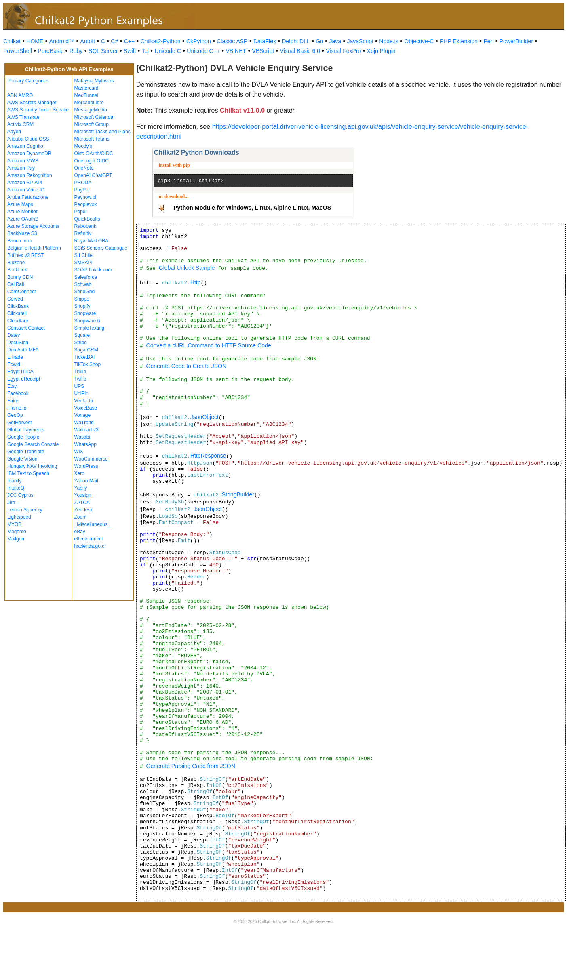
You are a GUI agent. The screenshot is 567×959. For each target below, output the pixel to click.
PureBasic (50, 51)
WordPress (86, 466)
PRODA (83, 182)
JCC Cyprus (20, 495)
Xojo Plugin (381, 51)
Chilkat (12, 41)
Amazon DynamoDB (29, 153)
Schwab (83, 284)
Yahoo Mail (86, 481)
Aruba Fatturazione (27, 197)
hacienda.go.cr (90, 546)
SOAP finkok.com (93, 270)
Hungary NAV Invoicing (32, 466)
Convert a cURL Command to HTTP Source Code (208, 345)
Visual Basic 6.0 (300, 51)
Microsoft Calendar (94, 117)
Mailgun (15, 539)
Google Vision (22, 459)
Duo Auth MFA (22, 350)
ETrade (15, 357)
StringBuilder (238, 494)
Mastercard (86, 88)
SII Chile (83, 255)
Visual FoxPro (343, 51)
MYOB (14, 524)
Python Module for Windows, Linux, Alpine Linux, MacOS (252, 207)
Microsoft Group (91, 124)
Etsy (12, 386)
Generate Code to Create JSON (186, 366)
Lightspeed (19, 517)
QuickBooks (87, 219)
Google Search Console (33, 444)
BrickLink (17, 270)
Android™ (61, 41)
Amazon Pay (21, 168)
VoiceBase (85, 408)
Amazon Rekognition (29, 175)
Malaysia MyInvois (94, 81)
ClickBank (18, 306)
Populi (81, 212)
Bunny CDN (20, 277)
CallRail (15, 284)
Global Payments (25, 430)
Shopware (85, 313)
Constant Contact (26, 328)
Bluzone (16, 262)
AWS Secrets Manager (32, 102)
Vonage (82, 415)
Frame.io (16, 408)
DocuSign (17, 342)
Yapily (80, 488)
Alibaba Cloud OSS (28, 139)
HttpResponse (208, 455)
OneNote (84, 168)
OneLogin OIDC (91, 161)
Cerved (15, 299)
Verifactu (83, 401)
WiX (78, 451)
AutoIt (87, 41)
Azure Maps (20, 204)
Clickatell (17, 313)
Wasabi (82, 437)
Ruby (76, 51)
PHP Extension (459, 41)
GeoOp (15, 415)
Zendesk (83, 510)
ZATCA (82, 502)
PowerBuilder (516, 41)
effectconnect (88, 539)
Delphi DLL (296, 41)
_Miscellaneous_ (92, 524)
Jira (11, 502)
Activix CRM (20, 124)
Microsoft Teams (92, 139)
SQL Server (103, 51)
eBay (79, 531)
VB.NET (236, 51)
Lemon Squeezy (24, 510)
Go (319, 41)
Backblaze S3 (22, 233)
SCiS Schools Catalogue (100, 248)
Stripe (80, 342)
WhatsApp (85, 444)
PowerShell (17, 51)
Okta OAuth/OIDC (93, 153)
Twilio (80, 379)
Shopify (82, 306)
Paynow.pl (85, 197)
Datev (13, 335)
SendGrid (84, 291)
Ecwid (13, 364)
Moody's (83, 146)
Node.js (388, 41)
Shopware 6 (87, 321)
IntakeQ (15, 488)
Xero (79, 473)
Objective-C (419, 41)
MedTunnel (86, 95)
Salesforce (85, 277)
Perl (488, 41)
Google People (23, 437)
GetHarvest (19, 422)
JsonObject (204, 417)
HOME (34, 41)
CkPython (198, 41)
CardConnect (21, 291)
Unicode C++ (203, 51)
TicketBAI (84, 357)
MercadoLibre (89, 102)
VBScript (263, 51)
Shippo (81, 299)
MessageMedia (90, 110)
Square (82, 335)
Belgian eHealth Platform (34, 248)
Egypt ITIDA (20, 371)
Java (335, 41)
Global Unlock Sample (187, 268)
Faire (12, 401)
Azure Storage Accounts (33, 226)
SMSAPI (83, 262)
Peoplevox (85, 204)
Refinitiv (83, 233)
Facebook (18, 393)
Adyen (14, 132)
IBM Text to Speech (28, 473)
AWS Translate (23, 117)
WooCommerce (91, 459)
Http (195, 282)
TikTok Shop (87, 364)
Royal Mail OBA (91, 241)
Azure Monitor (22, 212)
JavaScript (360, 41)
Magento (16, 531)
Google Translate (25, 451)
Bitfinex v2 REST (25, 255)
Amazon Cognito (25, 146)
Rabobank (85, 226)
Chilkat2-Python (161, 41)
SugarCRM (86, 350)
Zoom (80, 517)
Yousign (82, 495)
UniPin (81, 393)
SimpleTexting (89, 328)
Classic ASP (232, 41)
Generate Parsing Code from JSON (190, 766)
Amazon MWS (22, 161)
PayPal (82, 190)
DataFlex (264, 41)
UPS (79, 386)
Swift (130, 51)
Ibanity (14, 481)
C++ (129, 41)
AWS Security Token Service (38, 110)
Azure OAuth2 (22, 219)
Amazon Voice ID (25, 190)
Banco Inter (19, 241)
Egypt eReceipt (23, 379)
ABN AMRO (20, 95)
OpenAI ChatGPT (93, 175)
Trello (80, 371)
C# (114, 41)
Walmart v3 (86, 430)
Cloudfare (17, 321)
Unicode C (167, 51)
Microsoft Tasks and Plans (102, 132)
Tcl (145, 51)
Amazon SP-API (24, 182)
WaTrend (84, 422)
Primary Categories (28, 81)
